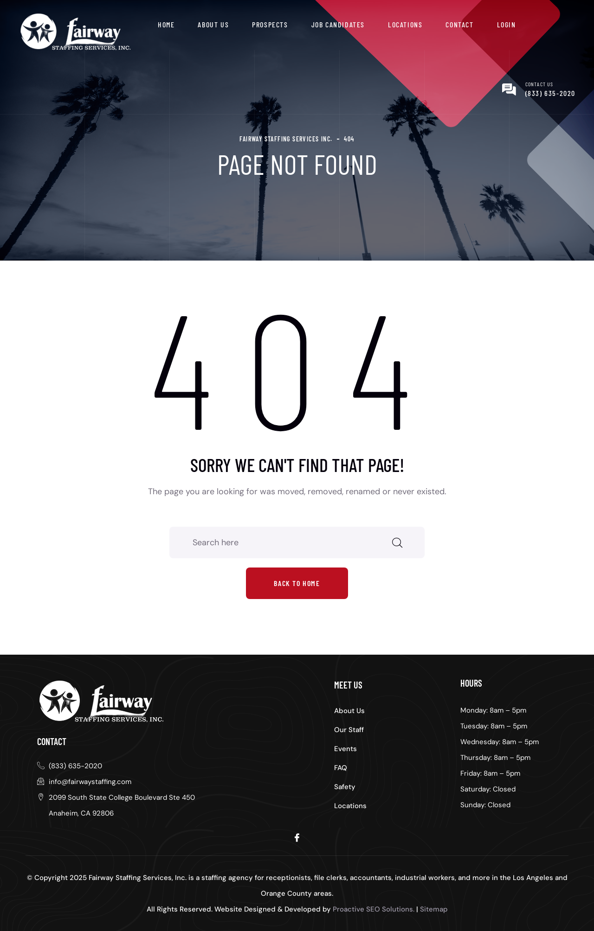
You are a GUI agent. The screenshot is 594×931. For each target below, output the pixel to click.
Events (345, 748)
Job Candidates (338, 24)
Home (166, 24)
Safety (344, 786)
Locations (405, 24)
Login (506, 24)
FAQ (340, 767)
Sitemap (434, 909)
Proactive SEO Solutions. (373, 909)
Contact (459, 24)
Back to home (297, 583)
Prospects (270, 24)
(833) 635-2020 (550, 93)
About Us (213, 24)
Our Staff (349, 729)
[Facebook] (297, 837)
